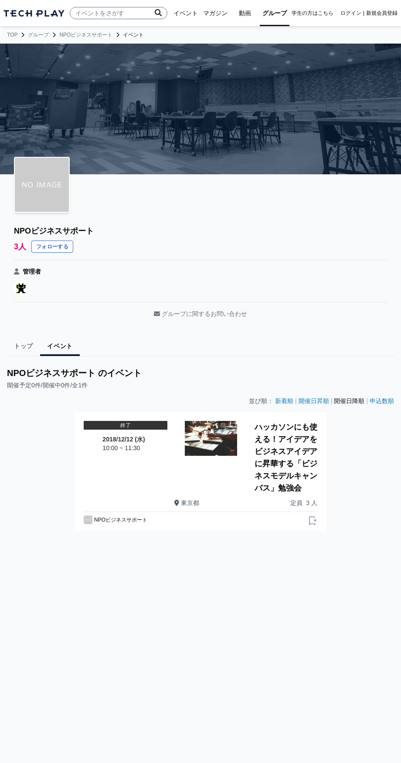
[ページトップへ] (34, 13)
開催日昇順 (314, 400)
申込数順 (382, 400)
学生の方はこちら (312, 13)
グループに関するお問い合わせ (200, 313)
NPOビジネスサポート (85, 35)
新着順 (284, 400)
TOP (12, 35)
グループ (38, 35)
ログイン (350, 13)
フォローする (52, 247)
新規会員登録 (382, 13)
